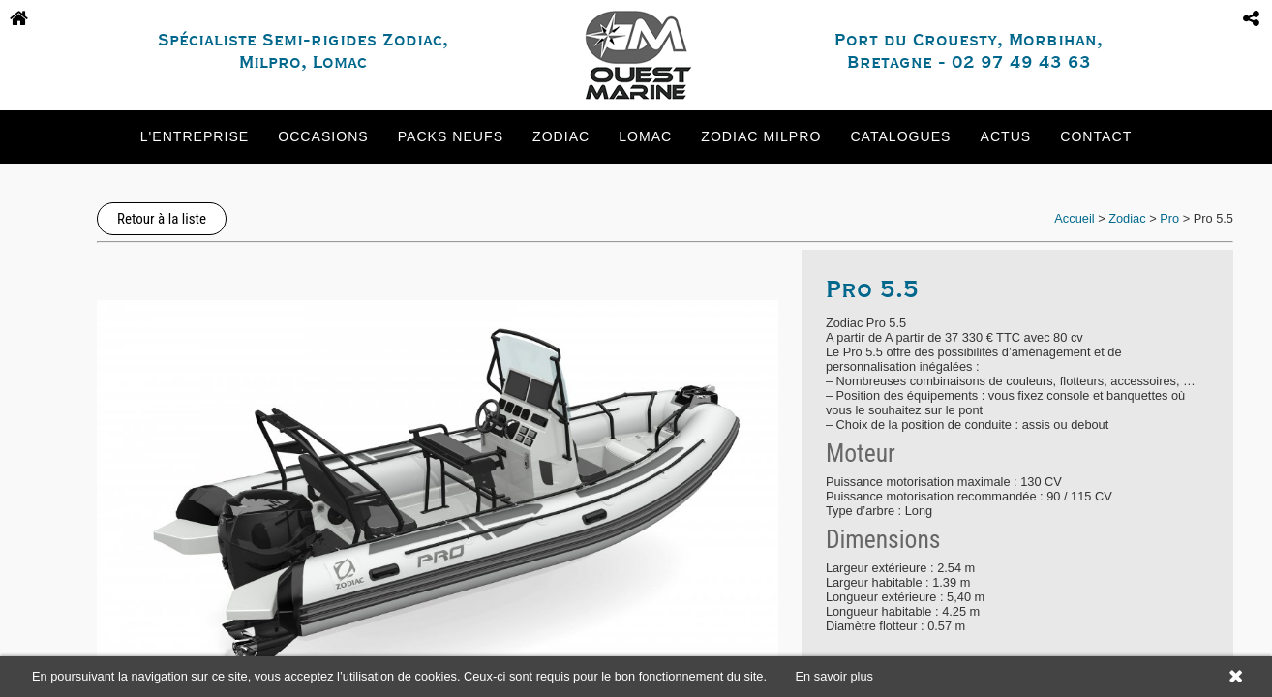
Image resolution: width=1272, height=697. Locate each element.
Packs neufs (450, 136)
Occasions (323, 136)
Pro (1169, 218)
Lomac (645, 136)
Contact (1096, 136)
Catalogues (900, 136)
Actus (1006, 136)
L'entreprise (194, 136)
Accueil (1074, 218)
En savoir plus (834, 676)
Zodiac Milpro (761, 136)
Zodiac (561, 136)
